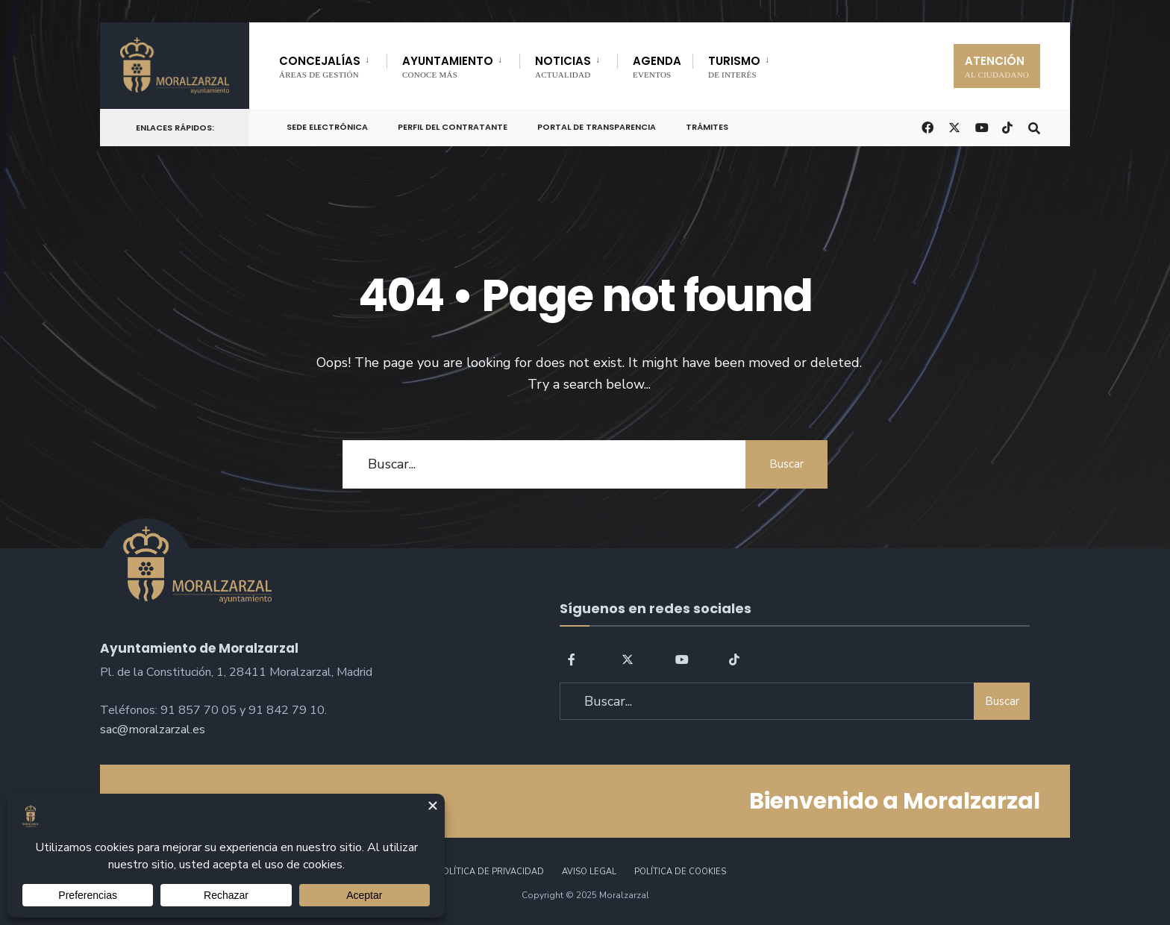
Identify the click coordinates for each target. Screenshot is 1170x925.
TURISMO (734, 66)
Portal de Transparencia (596, 127)
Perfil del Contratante (452, 127)
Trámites (707, 127)
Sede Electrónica (327, 127)
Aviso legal (589, 871)
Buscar (786, 464)
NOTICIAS (563, 66)
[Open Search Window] (1034, 126)
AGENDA (657, 66)
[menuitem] (333, 64)
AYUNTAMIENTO (447, 66)
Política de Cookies (680, 871)
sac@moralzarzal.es (152, 729)
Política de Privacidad (490, 871)
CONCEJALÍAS (319, 66)
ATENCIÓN (997, 66)
